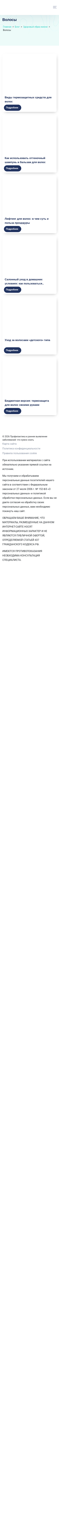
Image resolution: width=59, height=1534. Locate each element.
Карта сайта (9, 443)
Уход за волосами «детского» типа (27, 340)
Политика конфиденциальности (21, 448)
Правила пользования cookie (19, 453)
